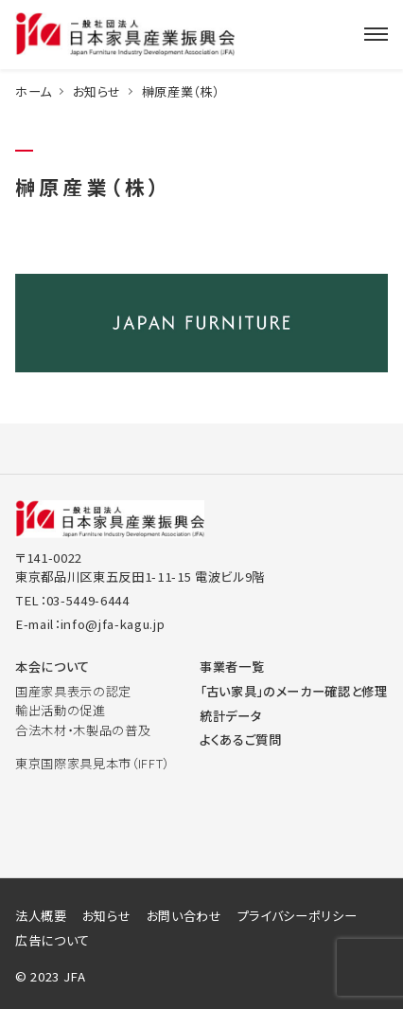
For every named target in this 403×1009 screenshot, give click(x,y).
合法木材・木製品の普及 (82, 730)
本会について (52, 667)
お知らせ (97, 91)
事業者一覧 (232, 667)
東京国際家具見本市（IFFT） (92, 763)
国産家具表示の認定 (73, 691)
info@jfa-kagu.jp (113, 624)
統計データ (230, 716)
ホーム (33, 91)
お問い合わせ (184, 916)
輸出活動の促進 (60, 710)
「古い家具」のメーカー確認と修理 (294, 691)
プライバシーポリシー (297, 916)
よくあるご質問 (241, 739)
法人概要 (41, 916)
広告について (52, 940)
